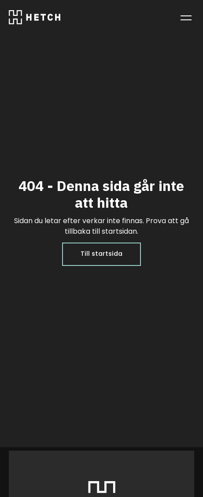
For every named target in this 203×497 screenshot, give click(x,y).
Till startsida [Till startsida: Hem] (101, 254)
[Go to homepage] (34, 19)
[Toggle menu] (186, 18)
